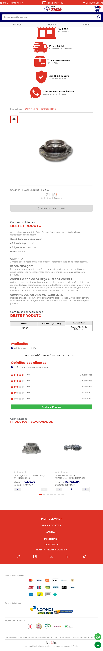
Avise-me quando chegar (53, 208)
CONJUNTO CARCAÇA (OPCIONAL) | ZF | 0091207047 (70, 476)
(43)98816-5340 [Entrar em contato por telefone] (97, 645)
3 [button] (48, 494)
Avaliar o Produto (51, 407)
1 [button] (40, 494)
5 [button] (55, 494)
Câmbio (86, 24)
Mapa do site (92, 637)
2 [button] (44, 494)
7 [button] (63, 494)
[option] (14, 119)
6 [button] (59, 494)
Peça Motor (53, 24)
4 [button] (51, 494)
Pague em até (55, 3)
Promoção (17, 24)
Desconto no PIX (13, 3)
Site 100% (94, 3)
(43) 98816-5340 (97, 636)
